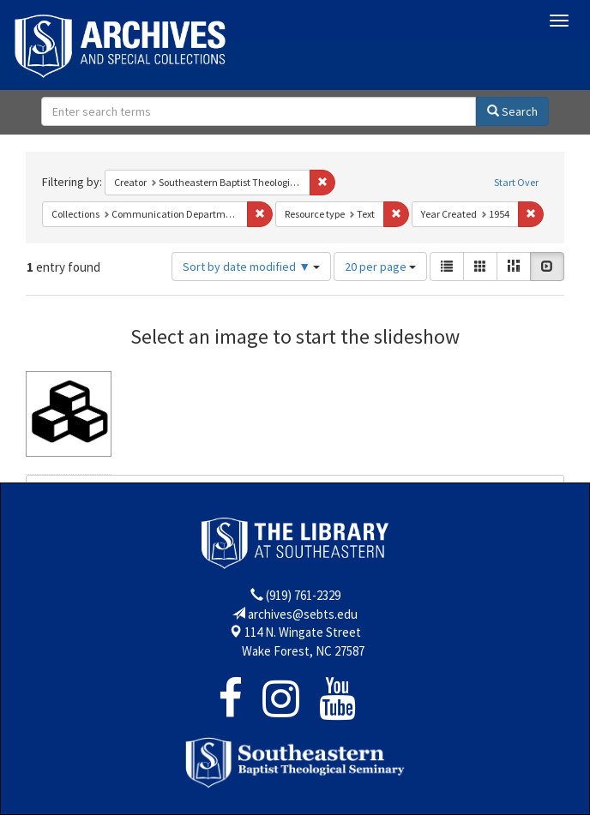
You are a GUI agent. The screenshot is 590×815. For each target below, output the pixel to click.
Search (512, 111)
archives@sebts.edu (303, 614)
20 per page (380, 266)
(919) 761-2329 (303, 595)
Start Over (516, 182)
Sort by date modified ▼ (251, 266)
